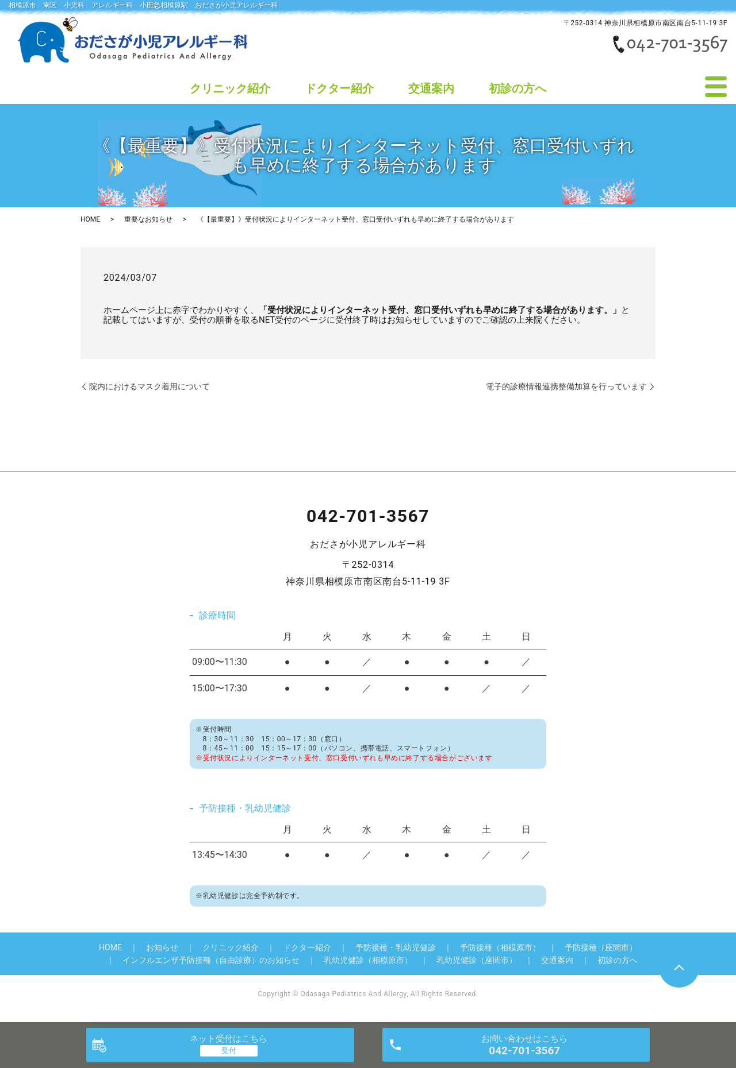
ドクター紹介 (339, 88)
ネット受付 (228, 1039)
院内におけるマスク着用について (149, 386)
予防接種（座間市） (601, 947)
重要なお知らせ (148, 219)
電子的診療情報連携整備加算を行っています (566, 386)
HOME (90, 219)
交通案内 (431, 88)
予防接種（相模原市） (500, 947)
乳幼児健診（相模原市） (368, 960)
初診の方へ (517, 88)
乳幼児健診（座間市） (476, 960)
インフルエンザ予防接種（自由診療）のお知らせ (211, 960)
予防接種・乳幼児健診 (395, 947)
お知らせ (162, 947)
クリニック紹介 (230, 88)
